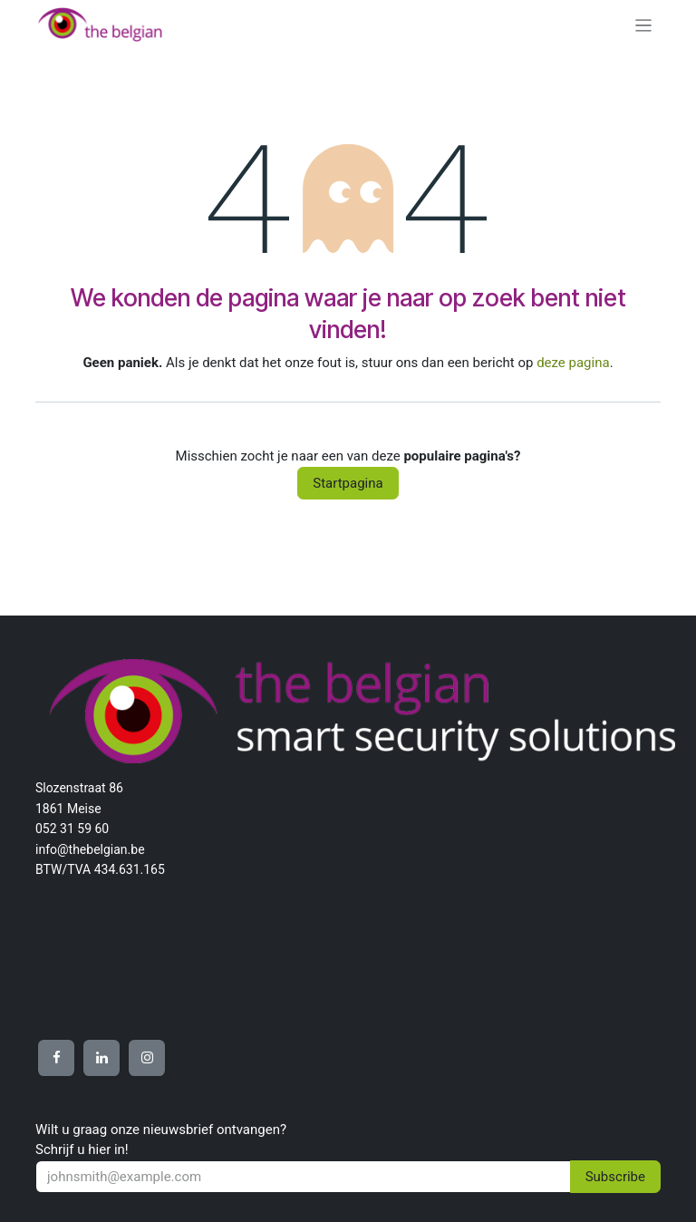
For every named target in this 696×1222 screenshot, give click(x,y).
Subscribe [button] (615, 1177)
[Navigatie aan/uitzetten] (644, 25)
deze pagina (573, 362)
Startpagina (347, 483)
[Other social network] (56, 1058)
